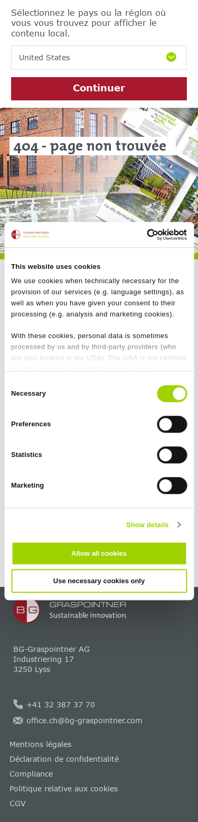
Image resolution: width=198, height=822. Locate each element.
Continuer (99, 88)
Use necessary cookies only (99, 581)
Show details (147, 525)
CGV (18, 803)
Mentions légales (40, 744)
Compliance (31, 773)
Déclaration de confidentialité (64, 758)
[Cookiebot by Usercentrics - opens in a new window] (142, 234)
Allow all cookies (99, 553)
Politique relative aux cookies (64, 788)
